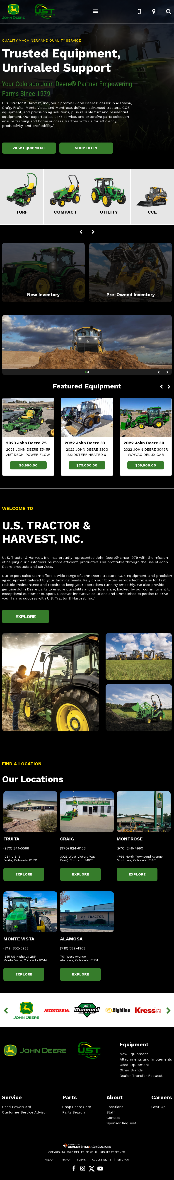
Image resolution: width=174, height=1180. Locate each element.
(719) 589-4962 (72, 948)
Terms (81, 1159)
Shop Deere (86, 148)
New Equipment (134, 1054)
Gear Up (158, 1107)
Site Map (123, 1159)
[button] (139, 11)
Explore (25, 616)
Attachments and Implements (146, 1059)
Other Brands (131, 1070)
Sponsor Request (121, 1123)
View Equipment (29, 148)
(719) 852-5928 (16, 948)
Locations (114, 1107)
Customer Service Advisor (24, 1112)
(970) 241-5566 (16, 848)
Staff (110, 1112)
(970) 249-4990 (130, 848)
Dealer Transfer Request (141, 1075)
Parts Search (73, 1112)
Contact (113, 1118)
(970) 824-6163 (73, 848)
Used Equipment (134, 1065)
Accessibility (101, 1159)
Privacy (65, 1159)
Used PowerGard (16, 1107)
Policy (49, 1159)
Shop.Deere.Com (76, 1107)
